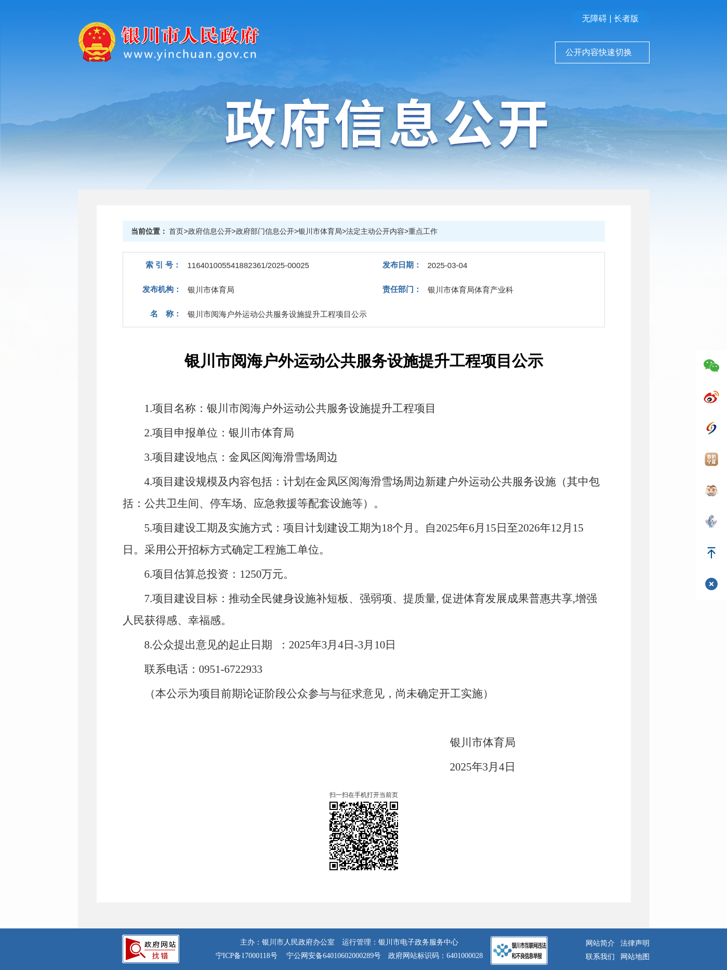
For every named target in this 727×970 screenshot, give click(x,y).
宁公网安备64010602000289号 (333, 956)
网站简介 (600, 943)
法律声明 (635, 943)
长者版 (626, 18)
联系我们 (600, 957)
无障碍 (594, 18)
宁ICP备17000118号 (246, 956)
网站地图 (635, 957)
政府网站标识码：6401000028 (435, 956)
